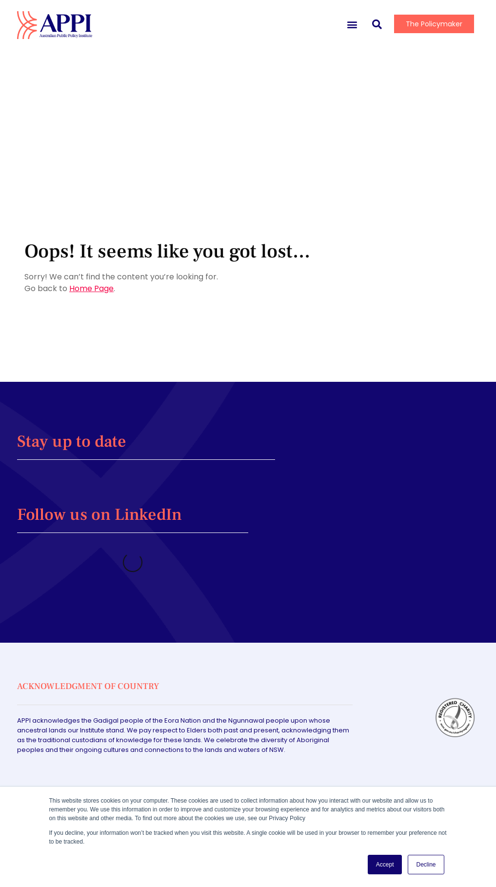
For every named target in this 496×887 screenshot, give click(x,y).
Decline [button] (426, 864)
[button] (352, 24)
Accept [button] (385, 864)
